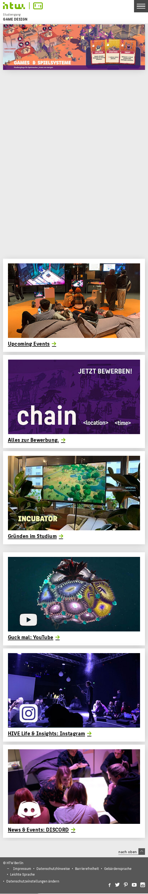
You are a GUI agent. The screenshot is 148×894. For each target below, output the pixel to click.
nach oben (131, 852)
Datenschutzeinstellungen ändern (32, 881)
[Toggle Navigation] (141, 6)
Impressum (22, 868)
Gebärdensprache (118, 868)
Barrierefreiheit (87, 868)
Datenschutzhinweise (53, 868)
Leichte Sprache (22, 874)
